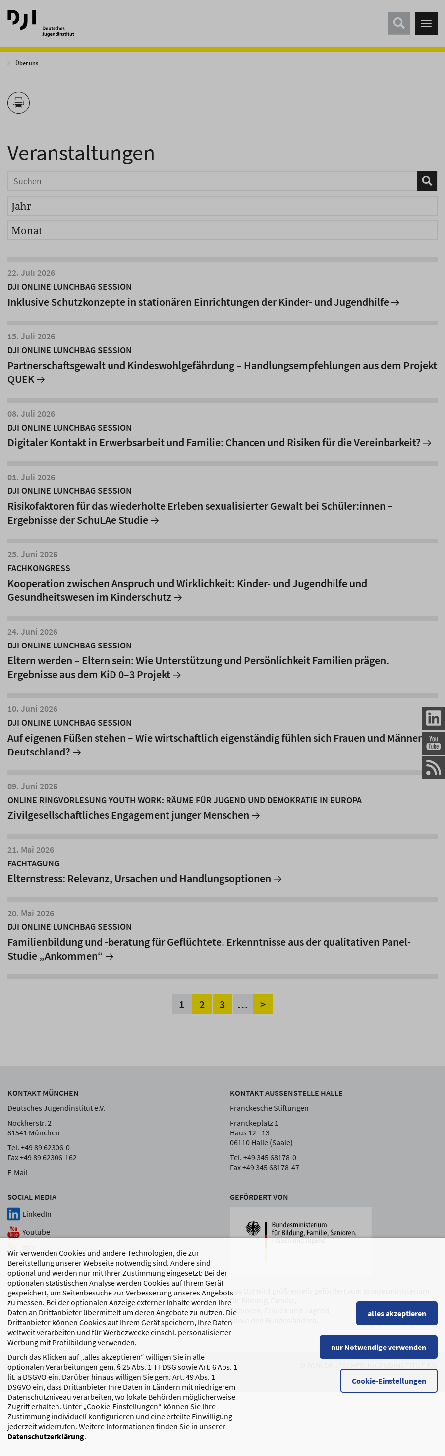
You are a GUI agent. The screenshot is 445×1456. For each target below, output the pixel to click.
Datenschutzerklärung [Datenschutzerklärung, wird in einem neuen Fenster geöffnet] (45, 1438)
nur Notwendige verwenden (378, 1348)
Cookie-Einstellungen (389, 1382)
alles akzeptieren (397, 1315)
